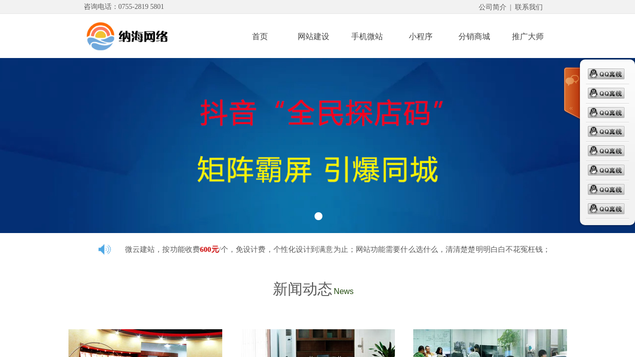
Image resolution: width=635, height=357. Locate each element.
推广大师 (528, 36)
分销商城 (474, 36)
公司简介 (493, 7)
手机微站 (367, 36)
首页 (260, 36)
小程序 (421, 36)
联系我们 (529, 7)
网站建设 (313, 36)
